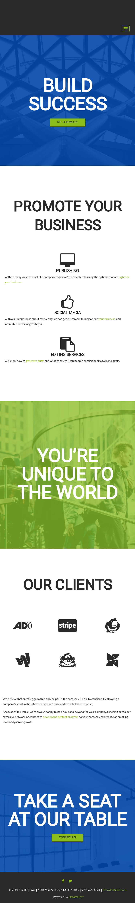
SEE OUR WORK (67, 122)
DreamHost (76, 896)
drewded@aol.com (114, 890)
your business (106, 318)
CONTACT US (67, 837)
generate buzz (35, 360)
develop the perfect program (60, 716)
